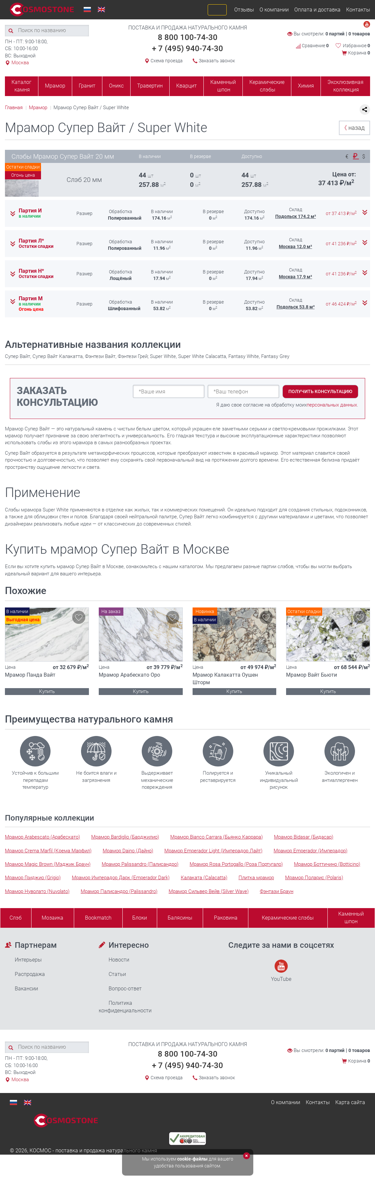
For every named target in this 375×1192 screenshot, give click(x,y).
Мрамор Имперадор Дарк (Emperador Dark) (121, 878)
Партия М (31, 298)
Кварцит (186, 86)
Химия (306, 86)
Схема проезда (167, 60)
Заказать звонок (217, 60)
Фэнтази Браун (276, 891)
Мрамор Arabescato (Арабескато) (42, 837)
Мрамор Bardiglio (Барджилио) (125, 837)
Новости (119, 960)
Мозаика (52, 918)
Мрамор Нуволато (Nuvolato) (37, 891)
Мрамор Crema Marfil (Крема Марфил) (48, 851)
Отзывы (244, 9)
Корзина (359, 52)
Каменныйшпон (351, 917)
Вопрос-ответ (125, 988)
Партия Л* (31, 241)
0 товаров (359, 33)
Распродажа (30, 974)
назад (353, 127)
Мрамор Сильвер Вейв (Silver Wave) (209, 891)
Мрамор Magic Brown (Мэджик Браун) (48, 864)
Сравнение (312, 45)
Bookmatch (98, 918)
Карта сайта (350, 1102)
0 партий (334, 33)
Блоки (139, 918)
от (342, 213)
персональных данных (332, 405)
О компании (274, 9)
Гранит (87, 86)
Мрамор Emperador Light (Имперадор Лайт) (213, 851)
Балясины (180, 918)
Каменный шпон (223, 86)
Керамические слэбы (266, 86)
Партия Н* (31, 271)
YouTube (281, 971)
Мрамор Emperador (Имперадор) (310, 851)
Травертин (150, 86)
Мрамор (55, 86)
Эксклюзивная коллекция (345, 86)
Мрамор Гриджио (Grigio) (33, 878)
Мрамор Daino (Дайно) (128, 851)
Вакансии (26, 988)
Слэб (16, 918)
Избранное (356, 45)
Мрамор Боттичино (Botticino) (327, 864)
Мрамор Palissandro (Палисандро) (140, 864)
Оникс (116, 86)
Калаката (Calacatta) (204, 878)
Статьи (117, 974)
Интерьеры (28, 960)
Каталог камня (21, 86)
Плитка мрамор (256, 878)
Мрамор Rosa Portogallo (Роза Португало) (236, 864)
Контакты (358, 9)
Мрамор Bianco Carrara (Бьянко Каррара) (216, 837)
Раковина (226, 918)
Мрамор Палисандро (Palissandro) (119, 891)
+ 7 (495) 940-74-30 (187, 48)
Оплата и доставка (317, 9)
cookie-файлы (192, 1159)
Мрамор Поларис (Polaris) (314, 878)
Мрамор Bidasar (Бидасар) (303, 837)
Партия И (30, 210)
